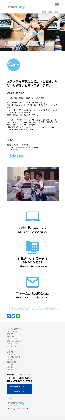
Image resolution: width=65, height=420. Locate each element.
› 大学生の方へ (12, 334)
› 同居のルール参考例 (14, 341)
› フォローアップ (12, 339)
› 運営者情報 (11, 354)
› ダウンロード (12, 364)
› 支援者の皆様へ (12, 362)
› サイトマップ (12, 359)
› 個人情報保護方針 (13, 357)
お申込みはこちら (18, 391)
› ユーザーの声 (12, 346)
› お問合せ (10, 369)
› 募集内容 (10, 336)
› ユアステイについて (14, 329)
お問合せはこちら (18, 387)
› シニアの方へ (12, 331)
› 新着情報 (10, 352)
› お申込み (10, 367)
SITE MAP (11, 411)
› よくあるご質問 (12, 344)
